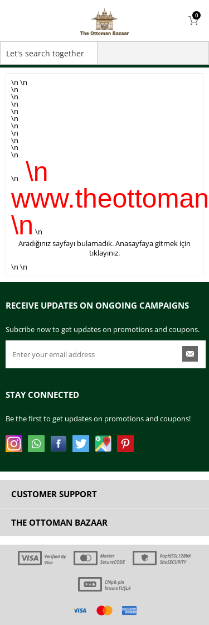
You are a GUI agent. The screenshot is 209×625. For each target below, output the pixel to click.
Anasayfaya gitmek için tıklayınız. (140, 248)
